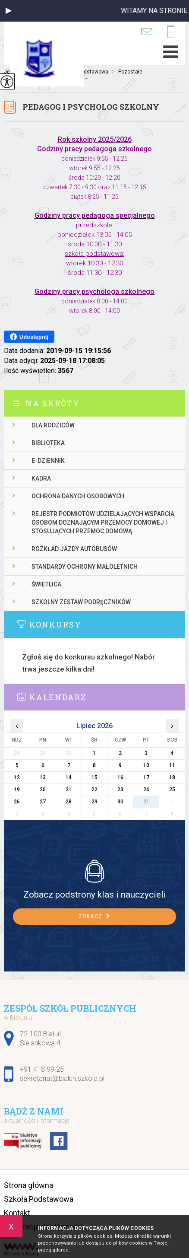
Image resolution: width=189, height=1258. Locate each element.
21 (69, 790)
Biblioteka (48, 443)
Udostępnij (29, 336)
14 (69, 777)
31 (146, 802)
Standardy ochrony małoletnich (85, 566)
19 (17, 790)
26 (17, 802)
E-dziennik (48, 460)
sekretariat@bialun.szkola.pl (146, 31)
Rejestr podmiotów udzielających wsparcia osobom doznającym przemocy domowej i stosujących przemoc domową (103, 522)
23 (120, 790)
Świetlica (46, 584)
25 (172, 790)
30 (120, 802)
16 (120, 777)
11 (172, 765)
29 (94, 802)
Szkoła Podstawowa (38, 1199)
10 (146, 765)
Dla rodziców (53, 425)
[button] (8, 11)
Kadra (41, 478)
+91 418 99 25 (170, 32)
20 (43, 790)
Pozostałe (125, 71)
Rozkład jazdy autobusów (74, 548)
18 (172, 777)
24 (146, 790)
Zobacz (94, 917)
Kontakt (17, 1212)
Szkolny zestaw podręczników (81, 602)
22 (94, 790)
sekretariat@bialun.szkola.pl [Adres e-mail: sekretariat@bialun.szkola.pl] (62, 1078)
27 (43, 802)
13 (43, 777)
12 (17, 777)
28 (69, 802)
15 (94, 777)
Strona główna (28, 1185)
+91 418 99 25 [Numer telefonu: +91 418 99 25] (42, 1069)
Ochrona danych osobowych (78, 496)
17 (146, 777)
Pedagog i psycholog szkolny (90, 107)
